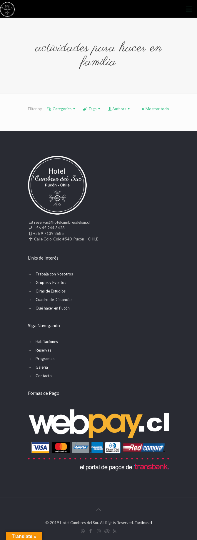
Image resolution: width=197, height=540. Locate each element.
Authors (119, 108)
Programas (45, 358)
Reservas (43, 350)
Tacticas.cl (143, 522)
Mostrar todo (154, 108)
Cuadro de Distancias (54, 299)
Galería (42, 367)
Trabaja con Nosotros (54, 274)
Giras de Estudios (51, 291)
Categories (61, 108)
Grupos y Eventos (51, 282)
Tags (91, 108)
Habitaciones (47, 341)
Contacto (44, 375)
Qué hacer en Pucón (53, 308)
